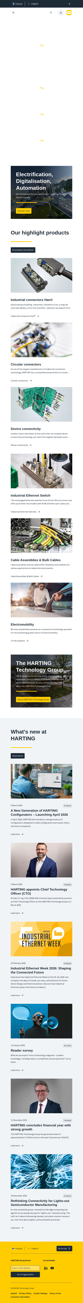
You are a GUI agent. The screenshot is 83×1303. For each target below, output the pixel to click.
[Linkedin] (46, 1268)
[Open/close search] (51, 12)
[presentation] (33, 4)
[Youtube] (52, 1268)
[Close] (69, 4)
